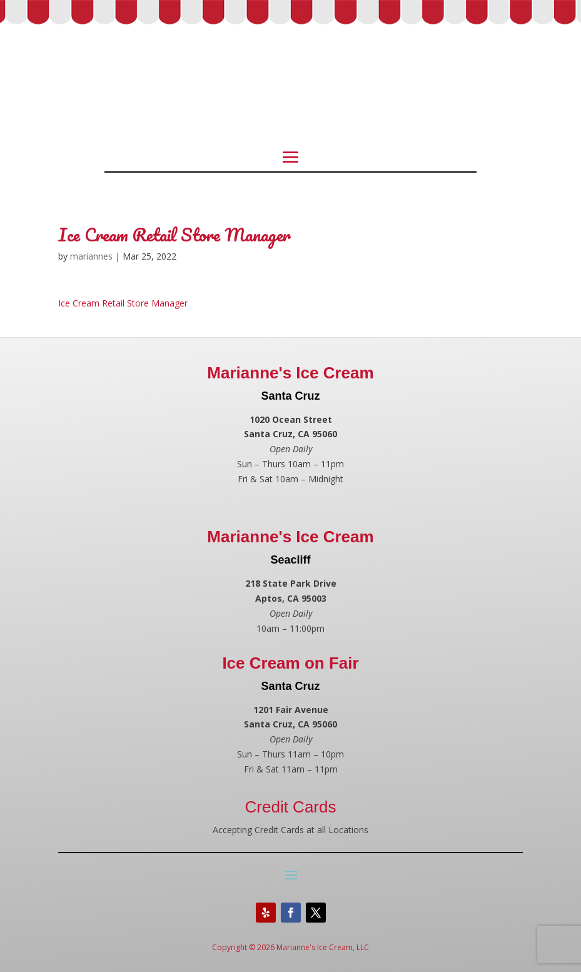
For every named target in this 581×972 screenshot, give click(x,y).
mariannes (91, 256)
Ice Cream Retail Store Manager (123, 303)
